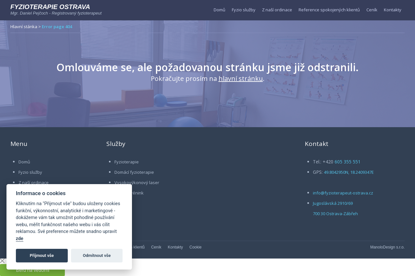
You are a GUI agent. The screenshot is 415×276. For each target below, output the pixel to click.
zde (19, 238)
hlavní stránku (241, 78)
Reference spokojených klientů (329, 10)
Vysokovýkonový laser (136, 182)
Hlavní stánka (23, 26)
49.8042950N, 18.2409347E (349, 172)
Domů (219, 10)
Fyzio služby (243, 10)
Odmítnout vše (97, 255)
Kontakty (392, 10)
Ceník (371, 10)
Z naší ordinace (277, 10)
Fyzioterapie (126, 162)
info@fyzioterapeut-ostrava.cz (343, 193)
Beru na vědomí (32, 270)
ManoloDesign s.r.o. (387, 247)
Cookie (195, 247)
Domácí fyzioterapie (134, 172)
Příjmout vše (42, 255)
